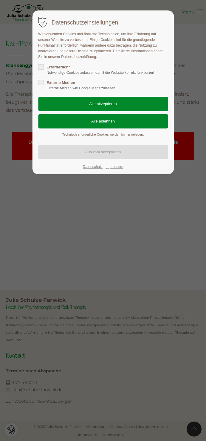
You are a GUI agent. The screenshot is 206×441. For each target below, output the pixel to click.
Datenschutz (93, 167)
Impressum (114, 167)
